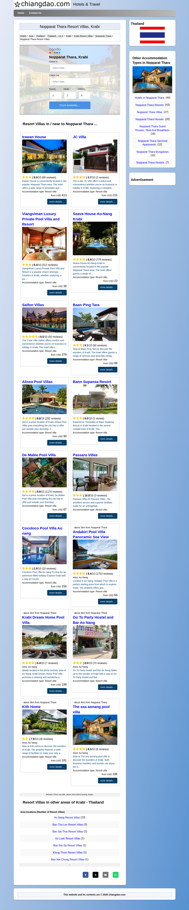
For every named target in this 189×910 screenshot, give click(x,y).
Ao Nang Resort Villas (67, 817)
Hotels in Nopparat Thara (149, 97)
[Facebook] (85, 875)
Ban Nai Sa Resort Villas (67, 845)
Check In (53, 62)
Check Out (54, 75)
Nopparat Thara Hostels (150, 162)
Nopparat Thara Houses (150, 119)
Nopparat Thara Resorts (149, 105)
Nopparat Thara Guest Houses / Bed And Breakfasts (152, 128)
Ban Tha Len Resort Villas (67, 824)
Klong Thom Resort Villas (68, 852)
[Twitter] (95, 875)
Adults (66, 89)
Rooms (52, 89)
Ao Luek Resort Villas (67, 838)
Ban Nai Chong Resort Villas (67, 859)
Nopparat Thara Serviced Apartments (152, 143)
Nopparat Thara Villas (149, 112)
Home (21, 13)
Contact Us (35, 13)
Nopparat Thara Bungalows (153, 151)
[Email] (105, 875)
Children (82, 89)
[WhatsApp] (116, 875)
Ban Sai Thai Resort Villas (67, 831)
